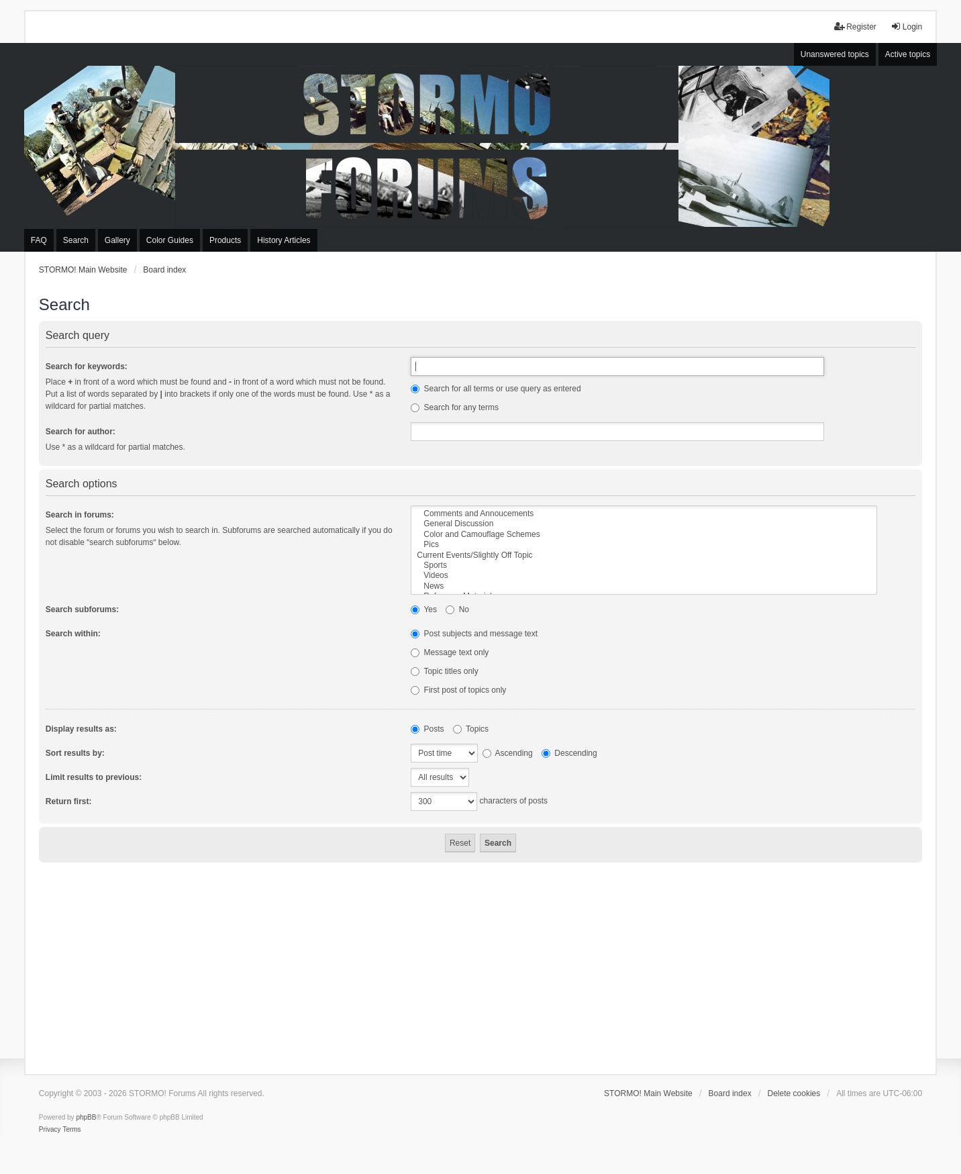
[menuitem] (50, 1130)
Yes (424, 609)
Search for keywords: (87, 366)
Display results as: (81, 729)
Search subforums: (82, 609)
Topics (471, 729)
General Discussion (643, 524)
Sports (643, 565)
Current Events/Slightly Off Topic (643, 555)
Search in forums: (80, 515)
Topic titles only (444, 671)
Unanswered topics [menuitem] (835, 54)
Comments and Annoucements (643, 514)
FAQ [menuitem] (39, 240)
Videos (643, 576)
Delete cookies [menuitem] (794, 1093)
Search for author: (80, 431)
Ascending (508, 753)
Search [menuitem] (76, 240)
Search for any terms (455, 407)
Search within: (73, 633)
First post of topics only (458, 690)
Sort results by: (75, 753)
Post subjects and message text (474, 633)
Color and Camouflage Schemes (643, 535)
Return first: (69, 801)
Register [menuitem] (855, 26)
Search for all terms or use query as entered (495, 388)
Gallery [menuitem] (117, 240)
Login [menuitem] (906, 26)
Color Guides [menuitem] (169, 240)
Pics (643, 545)
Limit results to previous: (94, 777)
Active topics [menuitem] (907, 54)
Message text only (450, 652)
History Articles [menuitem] (283, 240)
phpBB (86, 1117)
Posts (427, 729)
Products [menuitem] (225, 240)
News (643, 586)
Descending (569, 753)
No (457, 609)
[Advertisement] (480, 963)
